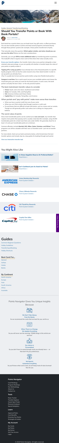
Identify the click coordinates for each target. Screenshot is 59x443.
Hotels (3, 265)
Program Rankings (14, 385)
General (3, 260)
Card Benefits (12, 415)
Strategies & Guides (14, 419)
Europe (3, 280)
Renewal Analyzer (14, 404)
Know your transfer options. (10, 62)
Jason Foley (15, 37)
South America (6, 285)
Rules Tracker (12, 398)
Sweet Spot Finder (14, 402)
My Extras (11, 430)
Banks (3, 268)
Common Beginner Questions (11, 243)
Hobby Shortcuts (7, 250)
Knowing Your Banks (14, 417)
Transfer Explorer (13, 400)
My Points (11, 428)
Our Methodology (13, 387)
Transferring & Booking (9, 248)
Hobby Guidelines (7, 245)
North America (6, 277)
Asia (2, 282)
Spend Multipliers (13, 406)
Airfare (3, 262)
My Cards (11, 426)
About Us (11, 389)
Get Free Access (13, 432)
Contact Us (11, 391)
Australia (4, 290)
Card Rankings (12, 383)
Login (10, 434)
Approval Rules (13, 413)
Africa (3, 288)
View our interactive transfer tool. (12, 139)
